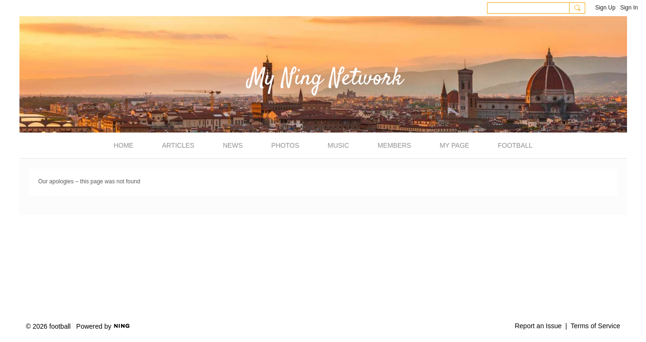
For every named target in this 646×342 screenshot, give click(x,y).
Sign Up (605, 7)
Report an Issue (538, 326)
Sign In (629, 7)
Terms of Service (595, 326)
